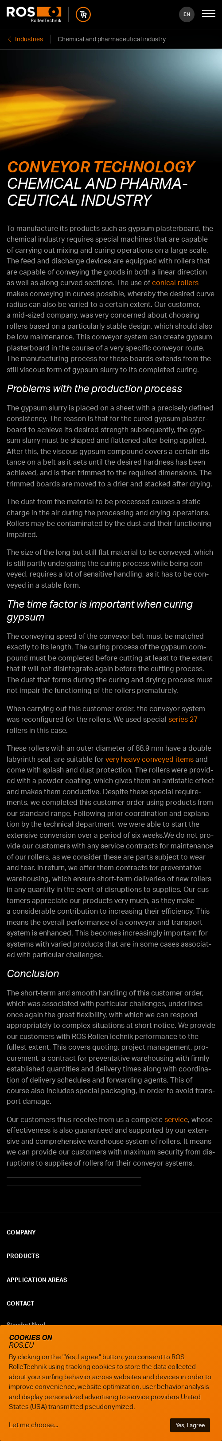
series (183, 719)
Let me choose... (33, 1425)
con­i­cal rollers (175, 282)
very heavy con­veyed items (149, 759)
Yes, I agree (190, 1425)
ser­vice (176, 1119)
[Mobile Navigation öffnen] (208, 14)
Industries (29, 39)
